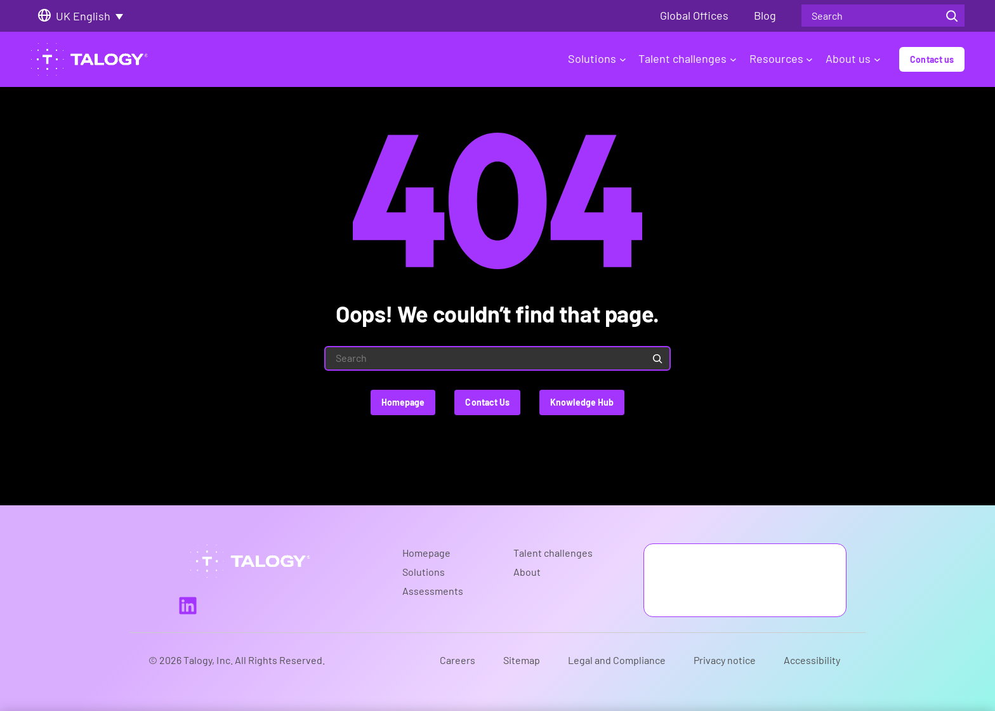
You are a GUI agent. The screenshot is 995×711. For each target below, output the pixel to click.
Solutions (597, 58)
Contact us (932, 59)
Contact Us (487, 402)
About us (853, 58)
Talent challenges (687, 58)
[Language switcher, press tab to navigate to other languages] (93, 15)
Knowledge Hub (582, 402)
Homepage (403, 402)
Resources (781, 58)
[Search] (952, 15)
